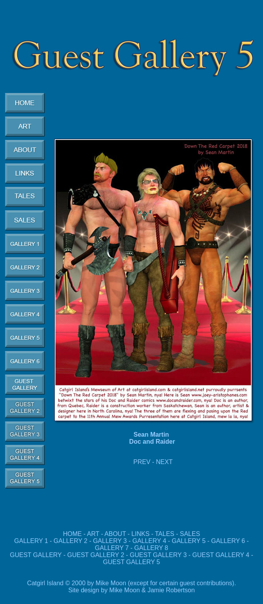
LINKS (140, 534)
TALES (165, 534)
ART (93, 534)
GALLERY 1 (31, 541)
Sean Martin (152, 434)
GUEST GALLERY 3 (159, 555)
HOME (72, 534)
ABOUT (115, 534)
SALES (190, 534)
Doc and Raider (152, 441)
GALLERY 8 (151, 548)
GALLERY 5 (190, 541)
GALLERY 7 (112, 548)
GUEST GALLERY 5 (131, 562)
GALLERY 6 (228, 541)
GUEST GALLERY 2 (96, 555)
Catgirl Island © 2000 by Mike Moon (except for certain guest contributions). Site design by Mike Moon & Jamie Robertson (131, 586)
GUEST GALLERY (36, 555)
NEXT (164, 462)
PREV (141, 462)
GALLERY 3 (110, 541)
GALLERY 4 (149, 541)
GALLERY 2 (71, 541)
